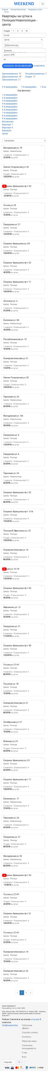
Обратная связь (29, 1041)
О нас (24, 1052)
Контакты (26, 1037)
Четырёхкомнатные (36, 73)
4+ (27, 31)
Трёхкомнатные (11, 79)
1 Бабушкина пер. (22, 45)
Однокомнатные (11, 73)
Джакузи (24, 50)
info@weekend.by (10, 1025)
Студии (7, 31)
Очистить (39, 66)
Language (8, 1062)
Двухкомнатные (11, 76)
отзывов (35, 1019)
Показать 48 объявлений (17, 66)
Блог (24, 1057)
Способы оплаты (30, 1032)
